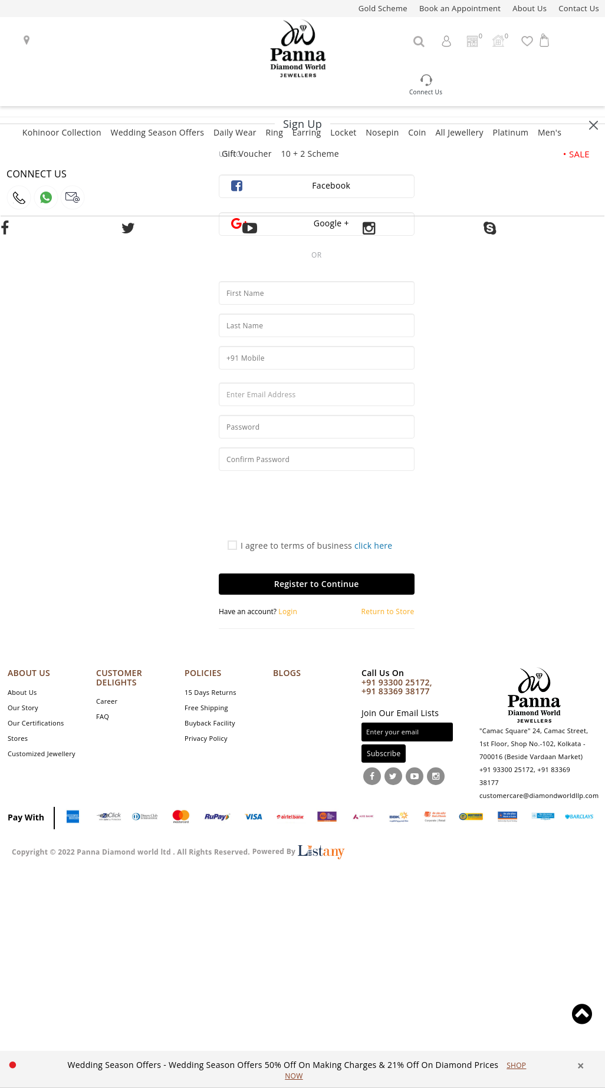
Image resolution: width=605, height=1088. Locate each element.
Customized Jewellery (41, 753)
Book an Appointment (460, 8)
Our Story (23, 707)
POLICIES (203, 672)
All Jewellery (459, 132)
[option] (297, 1070)
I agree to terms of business (310, 545)
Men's (549, 132)
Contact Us (578, 8)
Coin (417, 132)
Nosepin (382, 132)
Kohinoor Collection (61, 132)
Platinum (510, 132)
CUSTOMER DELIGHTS (119, 677)
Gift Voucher (247, 153)
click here (373, 545)
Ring (274, 132)
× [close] (580, 1066)
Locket (343, 132)
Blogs (287, 672)
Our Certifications (36, 722)
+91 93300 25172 (506, 769)
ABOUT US (29, 672)
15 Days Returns (210, 692)
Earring (306, 132)
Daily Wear (235, 132)
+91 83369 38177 (395, 691)
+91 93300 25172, (396, 682)
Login (287, 611)
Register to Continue (316, 583)
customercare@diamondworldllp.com (539, 795)
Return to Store (388, 611)
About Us (529, 8)
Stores (18, 738)
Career (106, 701)
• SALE (576, 154)
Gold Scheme (383, 8)
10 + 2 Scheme (309, 153)
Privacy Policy (206, 738)
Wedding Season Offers (157, 132)
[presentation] (308, 509)
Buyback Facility (210, 722)
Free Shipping (206, 707)
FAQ (102, 716)
